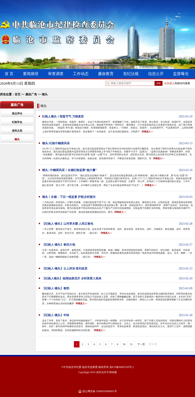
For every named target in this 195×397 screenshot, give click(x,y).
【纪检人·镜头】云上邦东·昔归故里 (117, 268)
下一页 (141, 344)
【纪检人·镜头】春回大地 (117, 244)
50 (124, 344)
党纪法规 (131, 74)
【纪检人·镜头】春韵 (117, 288)
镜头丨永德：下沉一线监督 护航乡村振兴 (117, 196)
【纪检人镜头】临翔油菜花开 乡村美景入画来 (117, 278)
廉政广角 (31, 94)
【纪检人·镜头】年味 (117, 315)
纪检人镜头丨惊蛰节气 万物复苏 (117, 116)
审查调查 (56, 74)
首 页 (9, 74)
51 (131, 344)
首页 (17, 94)
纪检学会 (17, 122)
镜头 (45, 94)
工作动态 (81, 74)
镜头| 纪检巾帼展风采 (117, 143)
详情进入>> (147, 131)
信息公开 (156, 74)
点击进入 (169, 83)
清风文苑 (17, 130)
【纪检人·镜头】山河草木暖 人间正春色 (117, 223)
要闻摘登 (31, 74)
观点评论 (17, 113)
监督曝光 (181, 74)
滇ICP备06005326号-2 (121, 367)
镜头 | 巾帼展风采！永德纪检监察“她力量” (117, 170)
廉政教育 (106, 74)
